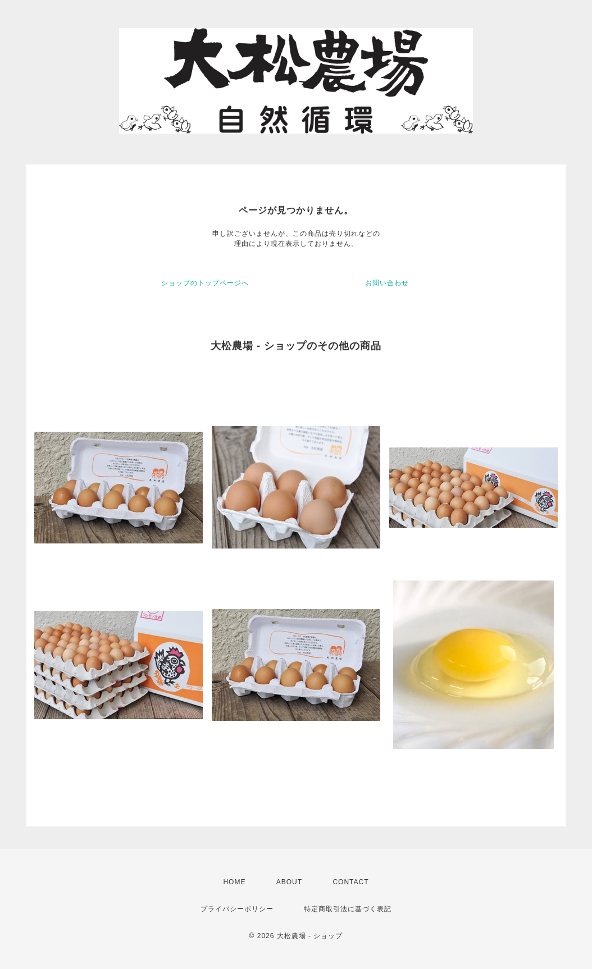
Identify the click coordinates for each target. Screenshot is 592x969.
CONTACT (350, 882)
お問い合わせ (387, 283)
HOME (234, 882)
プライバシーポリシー (237, 909)
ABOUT (289, 882)
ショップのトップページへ (205, 283)
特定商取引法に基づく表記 (347, 909)
